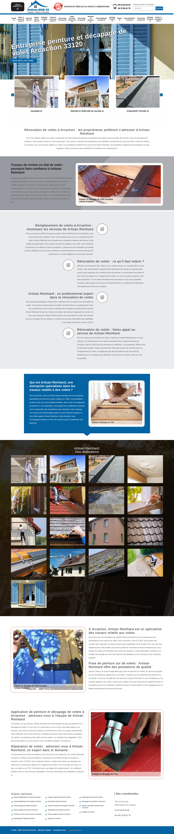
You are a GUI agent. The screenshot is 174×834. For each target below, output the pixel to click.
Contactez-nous (59, 830)
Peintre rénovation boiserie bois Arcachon (93, 807)
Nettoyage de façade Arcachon (24, 818)
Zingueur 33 (119, 19)
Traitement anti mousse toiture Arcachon (28, 814)
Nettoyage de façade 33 (44, 19)
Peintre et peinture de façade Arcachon (61, 806)
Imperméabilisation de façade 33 (101, 19)
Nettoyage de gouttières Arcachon (93, 801)
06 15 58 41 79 (124, 8)
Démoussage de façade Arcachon (25, 806)
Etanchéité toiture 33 (29, 19)
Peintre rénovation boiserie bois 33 (72, 19)
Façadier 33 (13, 19)
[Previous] (12, 95)
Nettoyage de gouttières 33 (91, 19)
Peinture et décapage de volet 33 (158, 19)
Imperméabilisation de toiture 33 (129, 19)
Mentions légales (45, 830)
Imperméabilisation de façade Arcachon (27, 801)
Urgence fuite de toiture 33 (36, 19)
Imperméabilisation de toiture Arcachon (27, 797)
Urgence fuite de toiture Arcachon (59, 797)
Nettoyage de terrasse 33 (150, 19)
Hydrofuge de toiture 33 (112, 19)
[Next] (161, 95)
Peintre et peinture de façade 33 (21, 19)
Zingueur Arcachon (54, 818)
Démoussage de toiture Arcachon (59, 814)
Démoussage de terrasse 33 (62, 19)
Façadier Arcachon (88, 812)
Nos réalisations (23, 61)
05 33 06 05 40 (124, 5)
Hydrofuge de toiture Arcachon (92, 797)
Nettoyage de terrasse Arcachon (59, 810)
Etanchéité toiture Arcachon (57, 801)
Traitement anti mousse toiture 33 (52, 19)
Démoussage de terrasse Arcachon (26, 810)
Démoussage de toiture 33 (141, 19)
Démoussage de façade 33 (81, 19)
